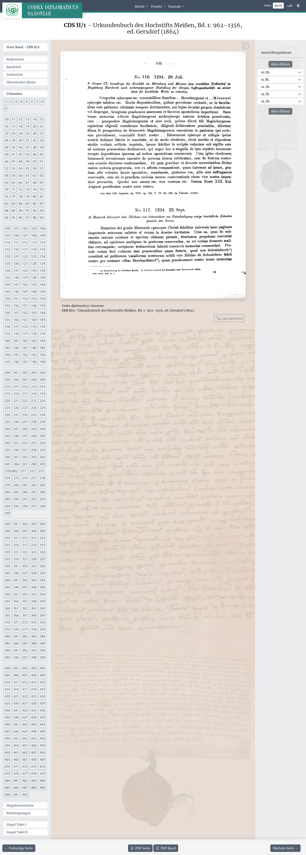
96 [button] (20, 218)
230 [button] (7, 415)
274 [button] (7, 478)
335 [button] (7, 573)
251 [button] (16, 443)
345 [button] (7, 587)
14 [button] (34, 119)
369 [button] (42, 615)
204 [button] (42, 372)
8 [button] (42, 101)
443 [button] (33, 724)
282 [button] (33, 485)
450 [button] (7, 738)
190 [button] (7, 355)
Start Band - (23, 47)
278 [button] (42, 478)
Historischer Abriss (21, 82)
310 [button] (7, 538)
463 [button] (33, 752)
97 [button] (27, 218)
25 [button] (27, 133)
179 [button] (42, 334)
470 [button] (7, 766)
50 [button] (34, 161)
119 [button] (42, 249)
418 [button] (33, 689)
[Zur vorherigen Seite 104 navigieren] (18, 848)
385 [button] (7, 643)
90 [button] (20, 210)
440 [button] (7, 724)
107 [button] (25, 235)
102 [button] (25, 228)
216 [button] (16, 394)
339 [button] (42, 573)
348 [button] (33, 587)
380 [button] (7, 636)
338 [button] (33, 573)
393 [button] (33, 650)
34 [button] (6, 147)
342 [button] (25, 580)
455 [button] (7, 745)
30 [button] (20, 140)
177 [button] (25, 334)
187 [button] (25, 348)
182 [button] (25, 341)
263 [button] (33, 457)
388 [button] (33, 643)
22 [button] (6, 133)
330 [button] (7, 566)
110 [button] (7, 242)
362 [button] (25, 608)
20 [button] (34, 126)
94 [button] (6, 218)
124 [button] (42, 256)
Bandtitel (13, 67)
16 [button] (6, 126)
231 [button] (16, 415)
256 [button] (16, 450)
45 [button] (41, 154)
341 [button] (16, 580)
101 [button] (16, 228)
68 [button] (34, 182)
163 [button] (33, 313)
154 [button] (42, 299)
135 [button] (7, 277)
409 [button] (42, 675)
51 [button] (41, 161)
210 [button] (7, 387)
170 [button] (7, 327)
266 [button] (16, 464)
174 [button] (42, 327)
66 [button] (20, 182)
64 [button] (6, 182)
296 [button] (25, 506)
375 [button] (7, 629)
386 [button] (16, 643)
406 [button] (16, 675)
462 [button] (25, 752)
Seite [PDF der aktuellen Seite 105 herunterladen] (140, 848)
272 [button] (32, 471)
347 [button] (25, 587)
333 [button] (33, 566)
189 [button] (42, 348)
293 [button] (42, 499)
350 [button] (7, 594)
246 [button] (16, 436)
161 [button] (16, 313)
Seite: (268, 5)
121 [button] (16, 256)
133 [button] (33, 270)
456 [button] (16, 745)
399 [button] (42, 657)
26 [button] (34, 133)
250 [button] (7, 443)
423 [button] (33, 696)
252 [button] (25, 443)
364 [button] (42, 608)
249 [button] (42, 436)
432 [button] (25, 710)
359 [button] (42, 601)
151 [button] (16, 299)
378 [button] (33, 629)
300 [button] (7, 524)
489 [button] (42, 788)
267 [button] (25, 464)
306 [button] (16, 531)
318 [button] (33, 545)
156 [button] (16, 306)
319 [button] (42, 545)
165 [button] (7, 320)
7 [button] (37, 101)
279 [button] (7, 485)
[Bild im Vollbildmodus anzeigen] (246, 46)
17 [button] (13, 126)
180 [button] (7, 341)
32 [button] (34, 140)
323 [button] (33, 552)
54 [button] (20, 168)
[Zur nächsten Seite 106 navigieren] (285, 848)
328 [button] (33, 559)
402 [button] (25, 668)
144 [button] (42, 284)
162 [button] (25, 313)
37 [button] (27, 147)
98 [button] (34, 218)
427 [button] (25, 703)
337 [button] (25, 573)
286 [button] (25, 492)
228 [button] (33, 408)
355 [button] (7, 601)
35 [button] (13, 147)
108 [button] (33, 235)
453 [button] (33, 738)
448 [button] (33, 731)
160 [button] (7, 313)
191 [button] (16, 355)
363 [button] (33, 608)
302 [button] (25, 524)
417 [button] (25, 689)
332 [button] (25, 566)
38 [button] (34, 147)
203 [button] (33, 372)
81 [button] (41, 196)
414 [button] (42, 682)
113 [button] (33, 242)
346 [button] (16, 587)
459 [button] (42, 745)
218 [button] (33, 394)
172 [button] (25, 327)
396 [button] (16, 657)
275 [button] (16, 478)
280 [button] (16, 485)
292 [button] (33, 499)
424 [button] (42, 696)
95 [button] (13, 218)
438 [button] (33, 717)
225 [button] (7, 408)
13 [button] (27, 119)
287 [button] (33, 492)
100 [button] (7, 228)
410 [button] (7, 682)
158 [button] (33, 306)
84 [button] (20, 203)
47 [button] (13, 161)
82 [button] (6, 203)
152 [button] (25, 299)
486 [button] (16, 788)
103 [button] (33, 228)
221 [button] (16, 401)
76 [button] (6, 196)
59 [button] (13, 175)
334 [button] (42, 566)
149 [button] (42, 291)
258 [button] (33, 450)
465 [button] (7, 759)
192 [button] (25, 355)
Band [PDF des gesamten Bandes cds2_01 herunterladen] (166, 848)
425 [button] (7, 703)
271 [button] (23, 471)
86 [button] (34, 203)
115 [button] (7, 249)
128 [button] (33, 263)
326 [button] (16, 559)
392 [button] (25, 650)
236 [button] (16, 422)
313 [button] (33, 538)
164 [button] (42, 313)
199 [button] (42, 362)
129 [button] (42, 263)
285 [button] (16, 492)
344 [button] (42, 580)
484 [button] (42, 780)
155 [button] (7, 306)
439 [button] (42, 717)
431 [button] (16, 710)
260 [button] (7, 457)
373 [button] (33, 622)
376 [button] (16, 629)
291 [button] (25, 499)
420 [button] (7, 696)
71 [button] (13, 189)
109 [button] (42, 235)
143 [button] (33, 284)
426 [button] (16, 703)
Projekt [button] (157, 6)
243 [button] (33, 429)
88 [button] (6, 210)
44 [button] (34, 154)
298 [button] (42, 506)
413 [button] (33, 682)
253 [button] (33, 443)
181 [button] (16, 341)
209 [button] (42, 380)
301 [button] (16, 524)
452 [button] (25, 738)
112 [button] (25, 242)
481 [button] (16, 780)
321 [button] (16, 552)
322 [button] (25, 552)
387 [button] (25, 643)
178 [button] (33, 334)
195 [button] (7, 362)
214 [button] (42, 387)
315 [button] (7, 545)
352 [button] (25, 594)
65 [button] (13, 182)
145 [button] (7, 291)
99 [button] (41, 218)
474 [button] (42, 766)
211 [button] (16, 387)
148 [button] (33, 291)
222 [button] (25, 401)
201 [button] (16, 372)
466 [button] (16, 759)
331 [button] (16, 566)
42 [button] (20, 154)
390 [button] (7, 650)
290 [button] (16, 499)
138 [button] (33, 277)
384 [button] (42, 636)
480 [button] (7, 780)
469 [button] (42, 759)
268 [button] (33, 464)
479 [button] (42, 773)
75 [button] (41, 189)
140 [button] (7, 284)
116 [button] (16, 249)
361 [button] (16, 608)
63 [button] (41, 175)
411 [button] (16, 682)
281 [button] (25, 485)
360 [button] (7, 608)
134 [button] (42, 270)
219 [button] (42, 394)
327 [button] (25, 559)
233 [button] (33, 415)
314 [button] (42, 538)
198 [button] (33, 362)
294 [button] (7, 506)
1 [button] (5, 101)
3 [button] (16, 101)
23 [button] (13, 133)
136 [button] (16, 277)
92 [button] (34, 210)
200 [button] (7, 372)
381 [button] (16, 636)
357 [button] (25, 601)
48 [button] (20, 161)
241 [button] (16, 429)
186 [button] (16, 348)
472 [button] (25, 766)
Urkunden (14, 94)
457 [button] (25, 745)
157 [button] (25, 306)
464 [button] (42, 752)
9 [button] (5, 108)
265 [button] (7, 464)
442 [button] (25, 724)
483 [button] (33, 780)
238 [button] (33, 422)
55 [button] (27, 168)
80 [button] (34, 196)
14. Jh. (265, 101)
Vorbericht (14, 75)
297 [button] (33, 506)
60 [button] (20, 175)
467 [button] (25, 759)
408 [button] (33, 675)
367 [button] (25, 615)
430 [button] (7, 710)
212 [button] (25, 387)
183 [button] (33, 341)
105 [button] (7, 235)
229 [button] (42, 408)
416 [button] (16, 689)
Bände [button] (140, 6)
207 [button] (25, 380)
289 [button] (7, 499)
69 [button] (41, 182)
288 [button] (42, 492)
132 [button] (25, 270)
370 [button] (7, 622)
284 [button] (7, 492)
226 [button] (16, 408)
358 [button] (33, 601)
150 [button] (7, 299)
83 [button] (13, 203)
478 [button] (33, 773)
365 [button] (7, 615)
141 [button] (16, 284)
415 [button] (7, 689)
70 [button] (6, 189)
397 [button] (25, 657)
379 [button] (42, 629)
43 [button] (27, 154)
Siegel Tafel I (16, 824)
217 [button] (25, 394)
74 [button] (34, 189)
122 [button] (25, 256)
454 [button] (42, 738)
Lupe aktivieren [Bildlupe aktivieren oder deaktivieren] (229, 318)
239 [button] (42, 422)
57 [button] (41, 168)
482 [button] (25, 780)
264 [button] (42, 457)
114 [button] (42, 242)
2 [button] (11, 101)
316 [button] (16, 545)
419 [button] (42, 689)
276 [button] (25, 478)
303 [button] (33, 524)
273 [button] (41, 471)
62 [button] (34, 175)
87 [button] (41, 203)
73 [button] (27, 189)
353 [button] (33, 594)
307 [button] (25, 531)
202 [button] (25, 372)
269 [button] (42, 464)
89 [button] (13, 210)
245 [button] (7, 436)
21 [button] (41, 126)
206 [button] (16, 380)
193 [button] (33, 355)
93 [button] (41, 210)
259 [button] (42, 450)
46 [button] (6, 161)
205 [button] (7, 380)
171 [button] (16, 327)
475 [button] (7, 773)
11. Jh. (265, 79)
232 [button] (25, 415)
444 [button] (42, 724)
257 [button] (25, 450)
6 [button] (32, 101)
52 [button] (6, 168)
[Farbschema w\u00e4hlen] (298, 6)
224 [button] (42, 401)
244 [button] (42, 429)
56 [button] (34, 168)
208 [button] (33, 380)
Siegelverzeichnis (20, 805)
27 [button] (41, 133)
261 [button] (16, 457)
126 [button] (16, 263)
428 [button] (33, 703)
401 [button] (16, 668)
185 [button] (7, 348)
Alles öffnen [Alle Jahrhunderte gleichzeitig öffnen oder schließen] (280, 64)
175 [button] (7, 334)
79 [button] (27, 196)
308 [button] (33, 531)
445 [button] (7, 731)
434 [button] (42, 710)
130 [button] (7, 270)
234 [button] (42, 415)
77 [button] (13, 196)
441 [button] (16, 724)
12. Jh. (265, 87)
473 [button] (33, 766)
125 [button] (7, 263)
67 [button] (27, 182)
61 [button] (27, 175)
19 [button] (27, 126)
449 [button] (42, 731)
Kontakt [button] (175, 6)
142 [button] (25, 284)
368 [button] (33, 615)
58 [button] (6, 175)
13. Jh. (265, 94)
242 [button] (25, 429)
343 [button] (33, 580)
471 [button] (16, 766)
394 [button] (42, 650)
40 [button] (6, 154)
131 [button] (16, 270)
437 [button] (25, 717)
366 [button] (16, 615)
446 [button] (16, 731)
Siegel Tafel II (17, 832)
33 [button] (41, 140)
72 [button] (20, 189)
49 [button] (27, 161)
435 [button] (7, 717)
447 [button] (25, 731)
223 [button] (33, 401)
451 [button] (16, 738)
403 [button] (33, 668)
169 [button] (42, 320)
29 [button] (13, 140)
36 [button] (20, 147)
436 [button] (16, 717)
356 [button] (16, 601)
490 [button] (7, 795)
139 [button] (42, 277)
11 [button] (13, 119)
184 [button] (42, 341)
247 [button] (25, 436)
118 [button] (33, 249)
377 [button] (25, 629)
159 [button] (42, 306)
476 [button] (16, 773)
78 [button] (20, 196)
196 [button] (16, 362)
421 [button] (16, 696)
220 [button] (7, 401)
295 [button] (16, 506)
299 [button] (7, 513)
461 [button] (16, 752)
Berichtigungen (18, 813)
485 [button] (7, 788)
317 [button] (25, 545)
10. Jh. (265, 72)
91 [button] (27, 210)
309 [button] (42, 531)
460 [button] (7, 752)
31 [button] (27, 140)
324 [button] (42, 552)
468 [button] (33, 759)
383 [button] (33, 636)
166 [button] (16, 320)
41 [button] (13, 154)
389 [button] (42, 643)
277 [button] (33, 478)
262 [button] (25, 457)
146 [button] (16, 291)
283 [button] (42, 485)
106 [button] (16, 235)
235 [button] (7, 422)
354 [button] (42, 594)
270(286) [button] (11, 471)
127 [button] (25, 263)
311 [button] (16, 538)
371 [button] (16, 622)
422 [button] (25, 696)
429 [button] (42, 703)
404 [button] (42, 668)
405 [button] (7, 675)
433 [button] (33, 710)
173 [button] (33, 327)
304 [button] (42, 524)
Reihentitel (15, 59)
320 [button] (7, 552)
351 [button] (16, 594)
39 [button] (41, 147)
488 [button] (33, 788)
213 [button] (33, 387)
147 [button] (25, 291)
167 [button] (25, 320)
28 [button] (6, 140)
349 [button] (42, 587)
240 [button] (7, 429)
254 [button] (42, 443)
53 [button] (13, 168)
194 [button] (42, 355)
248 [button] (33, 436)
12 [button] (20, 119)
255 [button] (7, 450)
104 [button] (42, 228)
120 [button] (7, 256)
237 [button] (25, 422)
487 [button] (25, 788)
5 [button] (27, 101)
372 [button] (25, 622)
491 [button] (16, 795)
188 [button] (33, 348)
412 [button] (25, 682)
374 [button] (42, 622)
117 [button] (25, 249)
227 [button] (25, 408)
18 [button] (20, 126)
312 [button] (25, 538)
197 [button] (25, 362)
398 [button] (33, 657)
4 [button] (21, 101)
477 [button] (25, 773)
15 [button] (41, 119)
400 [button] (7, 668)
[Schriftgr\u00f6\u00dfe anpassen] (289, 5)
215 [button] (7, 394)
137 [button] (25, 277)
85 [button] (27, 203)
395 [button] (7, 657)
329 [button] (42, 559)
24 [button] (20, 133)
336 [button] (16, 573)
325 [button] (7, 559)
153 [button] (33, 299)
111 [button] (16, 242)
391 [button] (16, 650)
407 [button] (25, 675)
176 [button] (16, 334)
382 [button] (25, 636)
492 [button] (25, 795)
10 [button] (6, 119)
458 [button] (33, 745)
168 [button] (33, 320)
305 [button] (7, 531)
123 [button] (33, 256)
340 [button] (7, 580)
